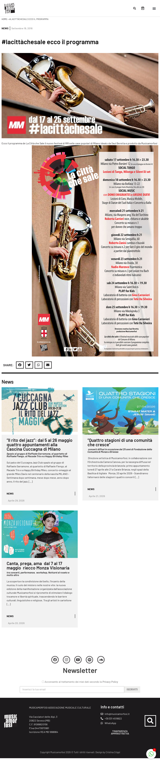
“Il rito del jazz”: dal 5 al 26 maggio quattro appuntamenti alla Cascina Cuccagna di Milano (39, 448)
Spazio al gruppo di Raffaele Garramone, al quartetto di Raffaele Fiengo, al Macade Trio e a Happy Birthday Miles (37, 458)
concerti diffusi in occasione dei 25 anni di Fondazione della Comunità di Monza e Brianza (120, 454)
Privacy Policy (110, 692)
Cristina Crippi (113, 756)
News (5, 31)
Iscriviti (132, 699)
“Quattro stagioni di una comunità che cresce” (120, 446)
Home (4, 22)
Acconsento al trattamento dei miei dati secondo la (80, 692)
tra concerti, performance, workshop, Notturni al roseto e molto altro (38, 577)
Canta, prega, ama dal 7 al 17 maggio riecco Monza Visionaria (38, 569)
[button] (134, 8)
